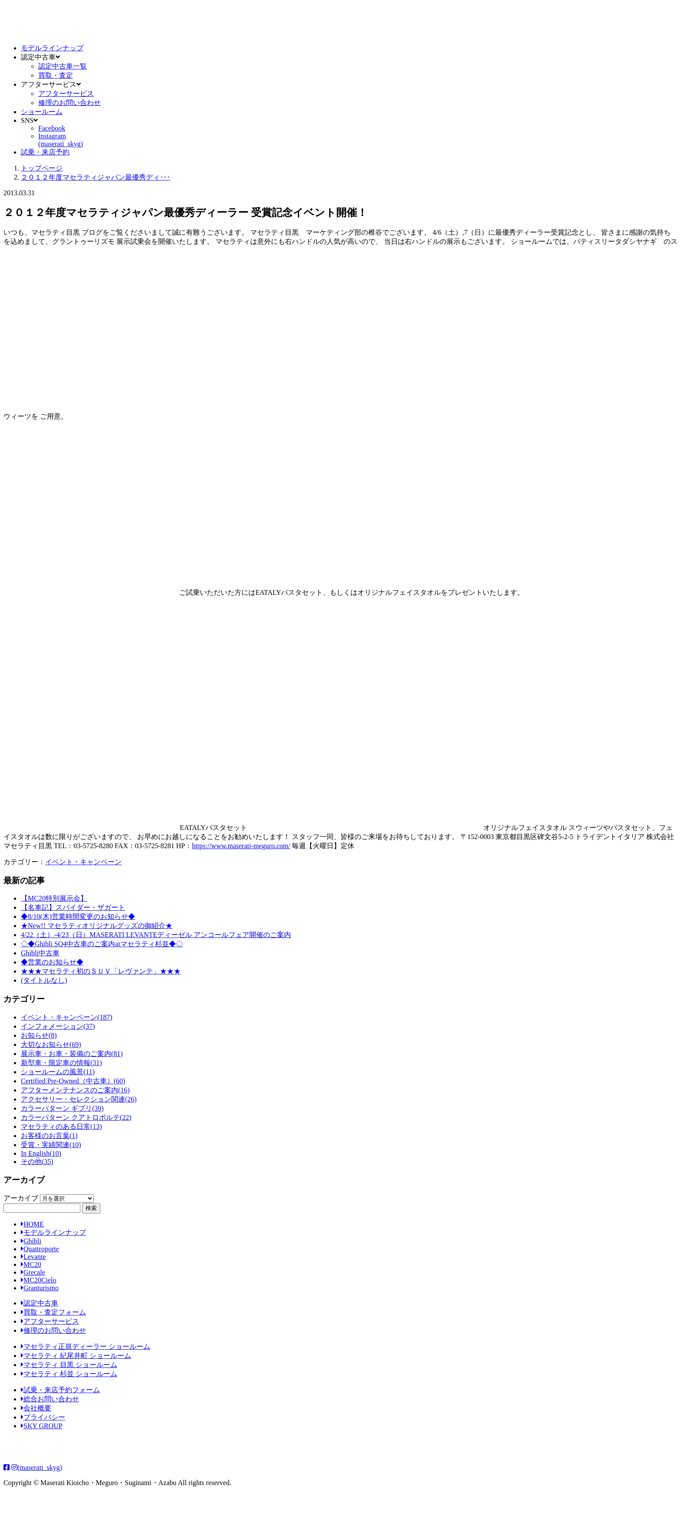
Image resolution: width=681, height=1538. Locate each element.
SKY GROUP (42, 1426)
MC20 (31, 1264)
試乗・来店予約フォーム (60, 1390)
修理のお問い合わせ (69, 102)
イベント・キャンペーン (83, 862)
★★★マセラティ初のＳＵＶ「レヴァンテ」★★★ (101, 971)
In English (41, 1153)
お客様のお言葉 (49, 1135)
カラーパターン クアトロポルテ (76, 1117)
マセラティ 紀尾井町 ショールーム (76, 1355)
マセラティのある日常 (61, 1126)
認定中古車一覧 (62, 66)
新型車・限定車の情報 (61, 1062)
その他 (37, 1161)
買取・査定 (55, 75)
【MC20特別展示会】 (54, 898)
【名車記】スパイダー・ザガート (73, 907)
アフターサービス (66, 93)
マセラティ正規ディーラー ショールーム (85, 1346)
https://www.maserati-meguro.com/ (241, 845)
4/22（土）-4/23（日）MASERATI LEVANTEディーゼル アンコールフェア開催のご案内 (156, 934)
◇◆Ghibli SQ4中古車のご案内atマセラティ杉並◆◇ (102, 944)
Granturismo (40, 1288)
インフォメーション (58, 1026)
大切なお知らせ (51, 1044)
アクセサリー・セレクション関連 (79, 1099)
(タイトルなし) (44, 980)
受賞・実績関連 (51, 1144)
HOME (32, 1224)
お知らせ (39, 1035)
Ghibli (31, 1241)
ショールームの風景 (58, 1072)
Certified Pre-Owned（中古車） (73, 1081)
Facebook (51, 128)
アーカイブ (20, 1198)
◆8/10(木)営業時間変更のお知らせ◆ (78, 916)
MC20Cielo (38, 1280)
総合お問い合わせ (50, 1399)
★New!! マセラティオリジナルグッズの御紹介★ (96, 925)
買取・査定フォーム (53, 1312)
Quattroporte (40, 1249)
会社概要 (36, 1408)
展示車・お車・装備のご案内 (72, 1053)
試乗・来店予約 (45, 152)
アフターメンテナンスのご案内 (75, 1090)
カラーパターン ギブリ (62, 1108)
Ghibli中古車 (40, 953)
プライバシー (43, 1417)
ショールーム (42, 111)
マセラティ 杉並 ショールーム (69, 1373)
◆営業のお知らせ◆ (52, 962)
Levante (33, 1256)
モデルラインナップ (52, 48)
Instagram (60, 140)
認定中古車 (39, 1303)
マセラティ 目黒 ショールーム (69, 1364)
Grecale (33, 1272)
